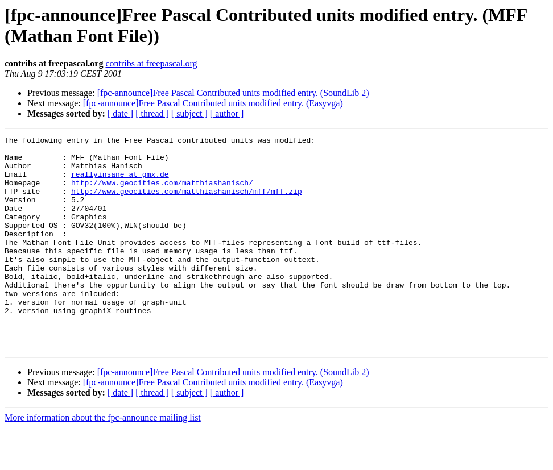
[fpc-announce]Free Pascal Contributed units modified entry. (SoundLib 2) (233, 93)
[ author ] (227, 113)
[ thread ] (152, 113)
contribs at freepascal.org (151, 63)
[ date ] (120, 113)
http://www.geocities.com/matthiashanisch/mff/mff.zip (186, 203)
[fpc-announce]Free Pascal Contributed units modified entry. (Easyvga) (213, 103)
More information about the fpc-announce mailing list (103, 460)
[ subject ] (189, 113)
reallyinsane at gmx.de (120, 182)
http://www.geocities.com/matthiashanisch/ (162, 193)
